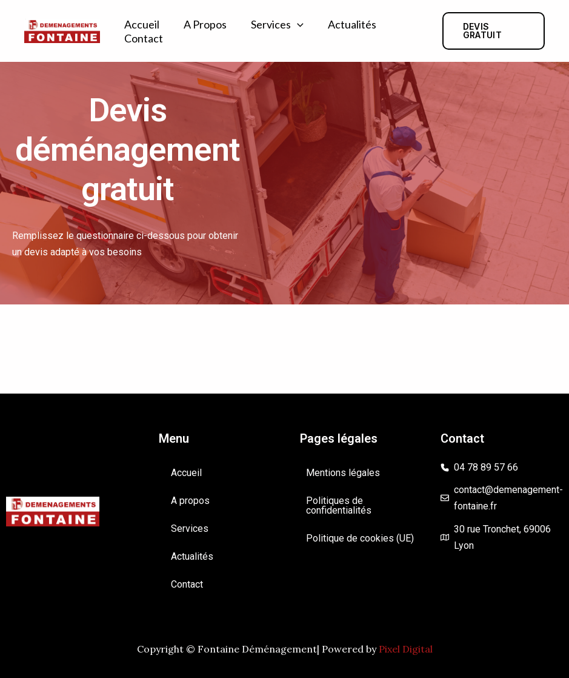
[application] (297, 25)
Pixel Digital (406, 649)
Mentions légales (343, 472)
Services (277, 25)
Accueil (141, 24)
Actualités (352, 24)
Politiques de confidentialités (338, 505)
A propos (205, 24)
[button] (493, 31)
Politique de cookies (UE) (360, 538)
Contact (143, 38)
